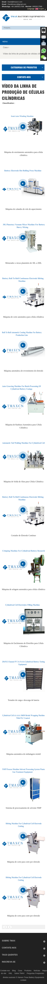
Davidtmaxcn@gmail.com (17, 4)
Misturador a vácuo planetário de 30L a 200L (23, 263)
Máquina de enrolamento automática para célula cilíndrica (23, 153)
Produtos (27, 971)
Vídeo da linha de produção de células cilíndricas (25, 54)
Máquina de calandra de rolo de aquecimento (24, 209)
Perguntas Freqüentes (35, 973)
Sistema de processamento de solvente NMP (23, 808)
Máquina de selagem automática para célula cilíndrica (23, 589)
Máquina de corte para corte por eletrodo (23, 862)
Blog (14, 971)
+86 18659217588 (17, 6)
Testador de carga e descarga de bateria (23, 700)
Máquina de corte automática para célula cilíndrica (23, 317)
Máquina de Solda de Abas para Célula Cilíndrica (23, 482)
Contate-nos (5, 971)
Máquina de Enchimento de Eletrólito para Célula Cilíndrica (23, 644)
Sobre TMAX (19, 973)
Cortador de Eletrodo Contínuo (23, 535)
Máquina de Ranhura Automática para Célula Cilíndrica (23, 426)
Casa (6, 47)
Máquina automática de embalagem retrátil (23, 754)
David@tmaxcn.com (15, 2)
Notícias (37, 971)
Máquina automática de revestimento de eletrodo (23, 371)
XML (10, 973)
